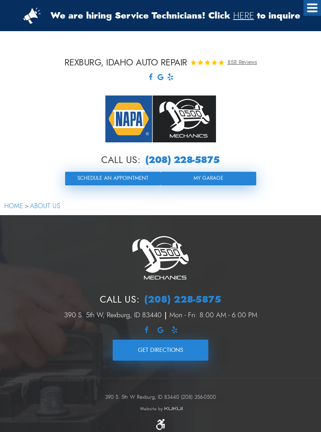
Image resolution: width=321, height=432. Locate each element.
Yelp (170, 77)
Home (13, 206)
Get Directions (160, 350)
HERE (243, 15)
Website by (161, 409)
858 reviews (242, 62)
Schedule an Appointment (112, 178)
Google (161, 77)
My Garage (208, 178)
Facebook (151, 77)
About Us (45, 206)
